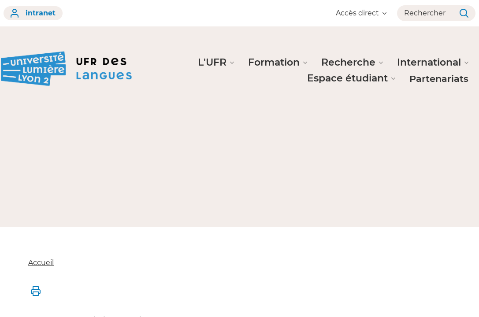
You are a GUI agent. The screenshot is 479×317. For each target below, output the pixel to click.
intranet (33, 13)
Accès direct (361, 13)
